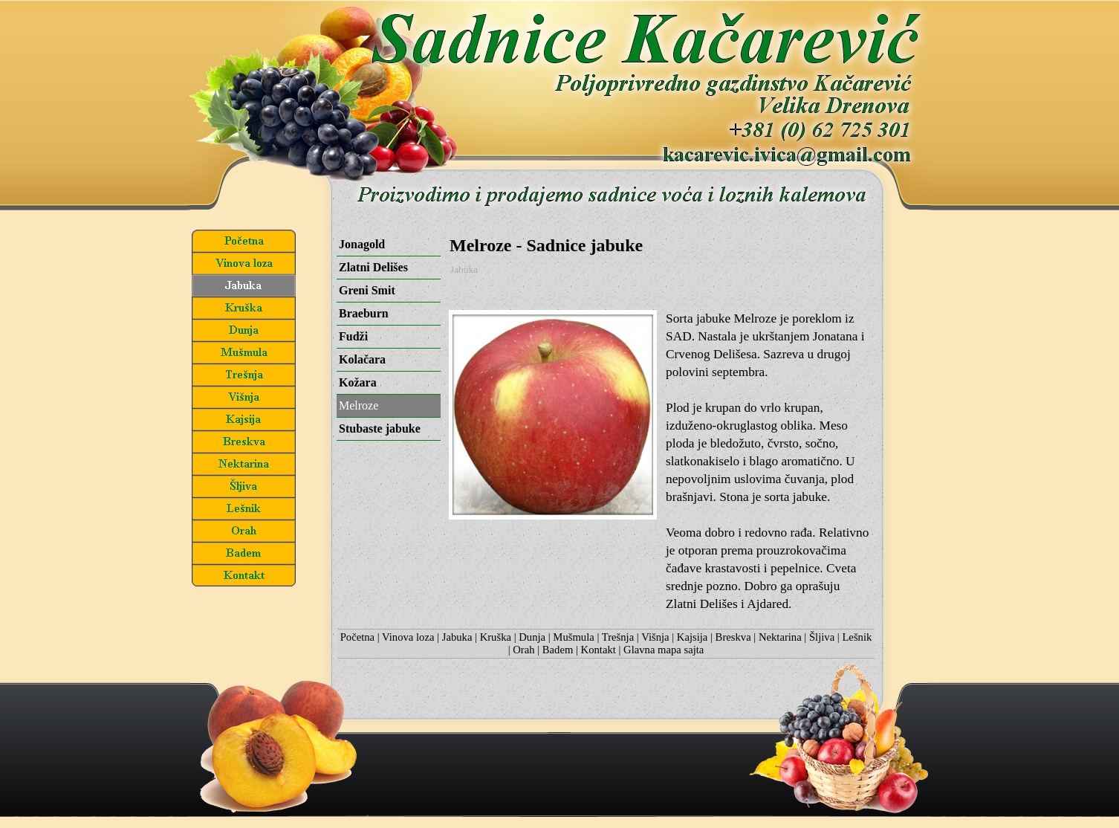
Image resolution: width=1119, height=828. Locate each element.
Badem (558, 650)
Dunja (532, 637)
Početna (357, 637)
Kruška (495, 637)
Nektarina (780, 637)
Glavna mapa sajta (663, 650)
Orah (523, 650)
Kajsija (692, 637)
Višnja (655, 637)
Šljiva (821, 637)
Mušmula (573, 637)
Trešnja (618, 637)
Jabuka (464, 269)
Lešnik (857, 637)
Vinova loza (408, 637)
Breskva (733, 637)
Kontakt (598, 650)
